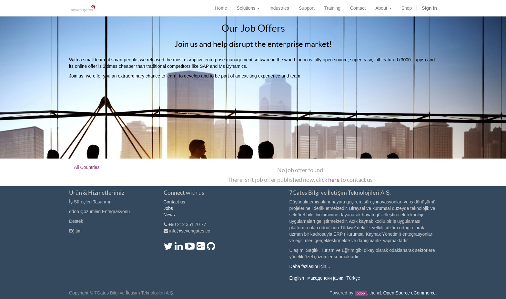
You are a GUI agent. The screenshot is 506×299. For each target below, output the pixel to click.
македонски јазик (325, 278)
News (169, 214)
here (333, 179)
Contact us (174, 201)
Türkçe (353, 278)
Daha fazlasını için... (309, 266)
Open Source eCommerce (409, 292)
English (296, 278)
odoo (361, 293)
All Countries (86, 167)
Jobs (168, 208)
